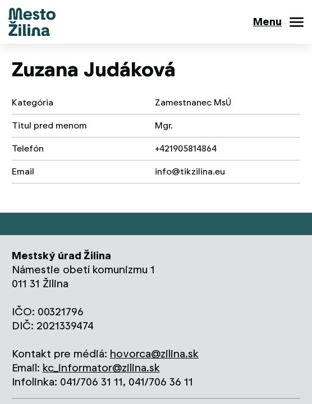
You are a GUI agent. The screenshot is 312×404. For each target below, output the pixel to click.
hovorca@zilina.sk (154, 353)
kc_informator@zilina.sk (101, 367)
